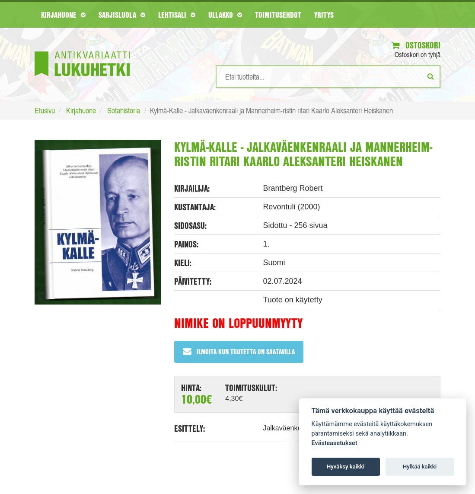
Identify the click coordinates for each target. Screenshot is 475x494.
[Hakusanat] (328, 76)
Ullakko (225, 14)
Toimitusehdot (278, 14)
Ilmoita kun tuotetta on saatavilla (239, 351)
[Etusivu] (82, 51)
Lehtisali (176, 14)
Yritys (324, 14)
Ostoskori (416, 45)
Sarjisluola (122, 14)
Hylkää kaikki (420, 466)
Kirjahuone (63, 14)
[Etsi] (430, 76)
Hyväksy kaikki (345, 466)
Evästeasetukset (334, 443)
